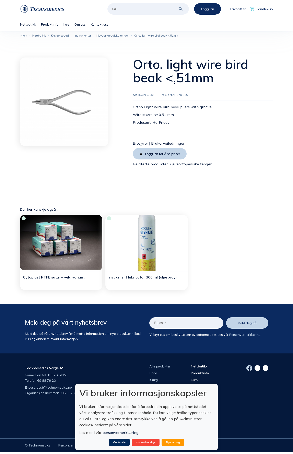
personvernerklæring (121, 432)
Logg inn (207, 9)
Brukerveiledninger (168, 144)
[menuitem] (30, 24)
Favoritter (238, 9)
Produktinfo (200, 374)
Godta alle (119, 442)
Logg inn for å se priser (162, 155)
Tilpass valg (173, 442)
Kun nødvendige (145, 442)
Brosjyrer (140, 144)
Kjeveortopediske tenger (190, 165)
